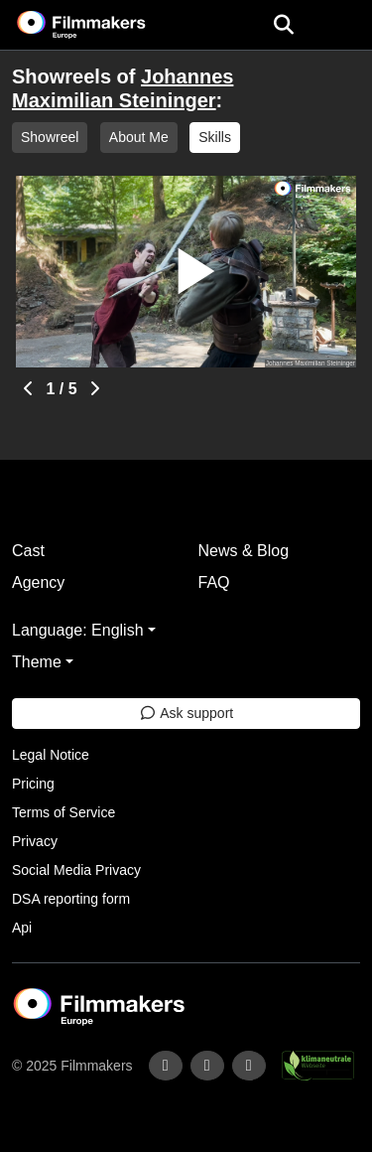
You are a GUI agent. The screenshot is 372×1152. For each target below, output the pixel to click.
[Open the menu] (283, 25)
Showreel (49, 137)
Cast (28, 550)
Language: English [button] (78, 630)
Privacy (35, 841)
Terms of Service (63, 812)
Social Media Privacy (76, 870)
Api (22, 928)
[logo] (105, 25)
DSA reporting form (71, 899)
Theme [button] (37, 661)
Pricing (33, 784)
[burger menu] (342, 25)
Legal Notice (50, 755)
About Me (139, 137)
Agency (38, 582)
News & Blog (244, 550)
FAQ (214, 582)
